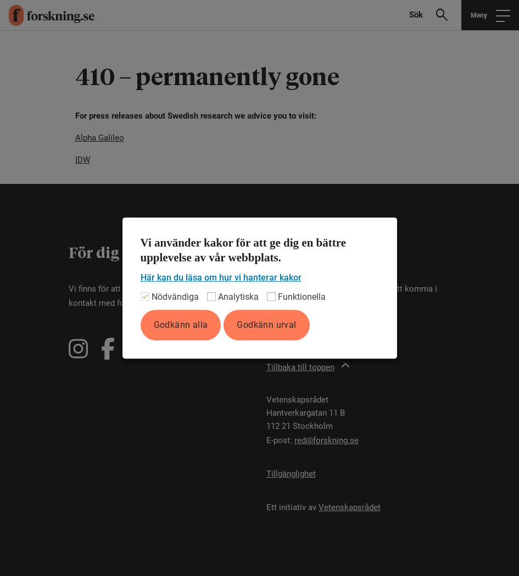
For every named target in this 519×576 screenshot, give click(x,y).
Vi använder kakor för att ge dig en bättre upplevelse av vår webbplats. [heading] (244, 250)
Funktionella (302, 297)
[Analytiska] (211, 296)
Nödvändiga (175, 297)
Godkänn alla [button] (181, 325)
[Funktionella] (271, 296)
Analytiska (238, 297)
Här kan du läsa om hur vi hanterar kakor (221, 277)
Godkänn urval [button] (266, 325)
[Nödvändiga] (145, 296)
